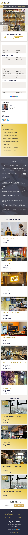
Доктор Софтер (15, 532)
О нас (19, 514)
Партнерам (20, 519)
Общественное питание (12, 6)
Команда (19, 517)
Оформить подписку (19, 505)
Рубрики (5, 6)
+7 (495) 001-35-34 (5, 114)
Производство (7, 517)
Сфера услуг (7, 513)
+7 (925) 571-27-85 (5, 113)
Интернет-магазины (8, 519)
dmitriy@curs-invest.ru (6, 116)
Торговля (6, 516)
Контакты (19, 516)
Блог (19, 513)
